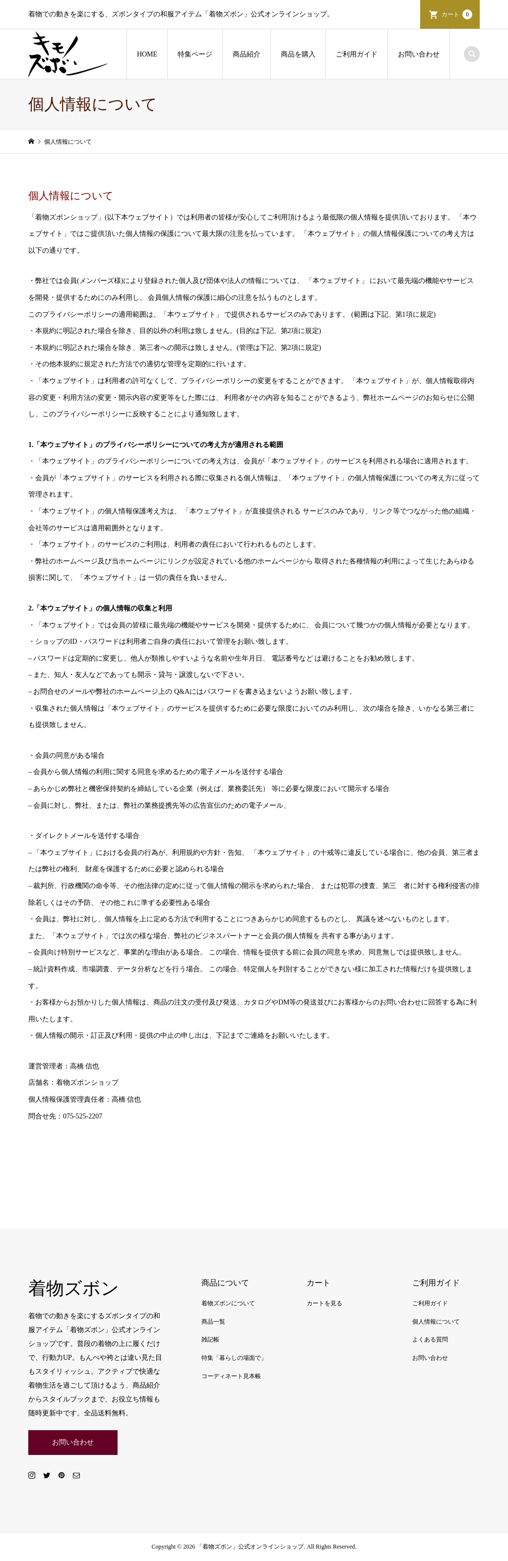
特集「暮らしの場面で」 (234, 1357)
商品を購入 (298, 54)
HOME (147, 54)
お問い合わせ (419, 54)
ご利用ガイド (357, 54)
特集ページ (195, 54)
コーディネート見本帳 (231, 1376)
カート (457, 14)
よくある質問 (430, 1339)
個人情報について (436, 1321)
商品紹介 (246, 54)
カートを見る (324, 1303)
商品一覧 (213, 1321)
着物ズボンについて (228, 1303)
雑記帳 (210, 1339)
